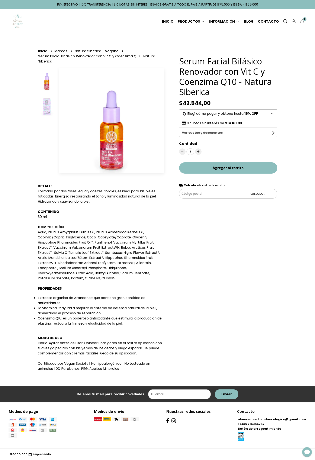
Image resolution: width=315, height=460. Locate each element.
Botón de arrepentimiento (259, 429)
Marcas (61, 51)
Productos (191, 21)
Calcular (257, 185)
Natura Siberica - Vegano (96, 51)
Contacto (268, 21)
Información (224, 21)
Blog (249, 21)
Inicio (167, 21)
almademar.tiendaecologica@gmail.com (272, 419)
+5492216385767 (251, 424)
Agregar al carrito (228, 159)
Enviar (226, 394)
